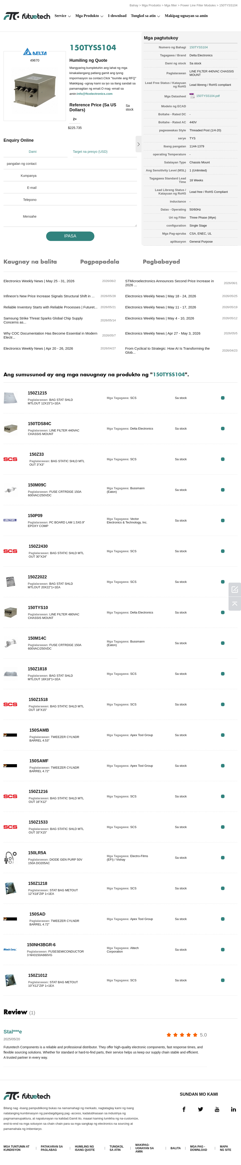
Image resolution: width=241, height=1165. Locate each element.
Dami (32, 151)
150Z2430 (38, 546)
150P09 (35, 515)
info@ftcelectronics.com (94, 93)
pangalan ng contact (21, 164)
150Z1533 (38, 822)
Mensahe (29, 216)
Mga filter (170, 5)
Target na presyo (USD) (90, 151)
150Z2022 (37, 577)
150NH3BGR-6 (41, 944)
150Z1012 (37, 975)
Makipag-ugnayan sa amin (186, 16)
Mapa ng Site (225, 1148)
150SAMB (39, 730)
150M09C (37, 485)
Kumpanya (28, 176)
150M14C (37, 638)
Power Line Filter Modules (198, 5)
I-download (117, 16)
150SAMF (38, 761)
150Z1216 (38, 791)
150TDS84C (39, 423)
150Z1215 (37, 393)
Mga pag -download (198, 1148)
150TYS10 (38, 607)
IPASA (70, 236)
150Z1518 (38, 699)
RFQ (223, 398)
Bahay (134, 5)
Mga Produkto (151, 5)
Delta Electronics (201, 55)
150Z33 (36, 454)
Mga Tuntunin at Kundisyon (16, 1148)
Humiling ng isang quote (85, 1148)
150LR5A (37, 852)
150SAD (37, 914)
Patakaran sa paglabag (52, 1148)
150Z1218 (37, 883)
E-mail (31, 188)
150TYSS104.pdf (208, 96)
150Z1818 (37, 669)
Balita (176, 1148)
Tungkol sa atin (143, 16)
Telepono (29, 200)
